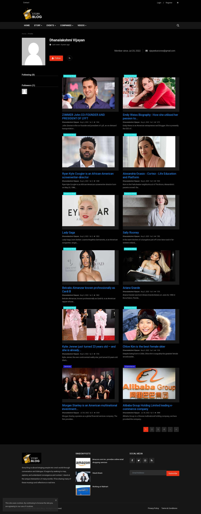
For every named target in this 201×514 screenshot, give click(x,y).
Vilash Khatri (97, 473)
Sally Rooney (131, 232)
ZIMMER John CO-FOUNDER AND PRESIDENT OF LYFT (83, 116)
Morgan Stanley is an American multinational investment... (89, 407)
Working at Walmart (100, 486)
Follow (56, 58)
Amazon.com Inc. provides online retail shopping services (108, 461)
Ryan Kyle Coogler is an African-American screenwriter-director (88, 175)
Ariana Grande (131, 288)
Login (159, 3)
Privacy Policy (153, 508)
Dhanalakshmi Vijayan (70, 122)
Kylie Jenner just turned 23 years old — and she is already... (88, 348)
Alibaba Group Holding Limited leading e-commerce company (148, 407)
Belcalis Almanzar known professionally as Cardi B (88, 289)
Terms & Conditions (169, 508)
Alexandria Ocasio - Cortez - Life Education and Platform (149, 175)
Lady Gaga (68, 232)
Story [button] (38, 25)
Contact (26, 2)
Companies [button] (66, 25)
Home (27, 25)
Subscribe (173, 473)
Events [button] (51, 25)
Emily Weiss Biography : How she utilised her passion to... (150, 116)
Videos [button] (82, 25)
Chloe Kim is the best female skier (144, 346)
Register (169, 3)
